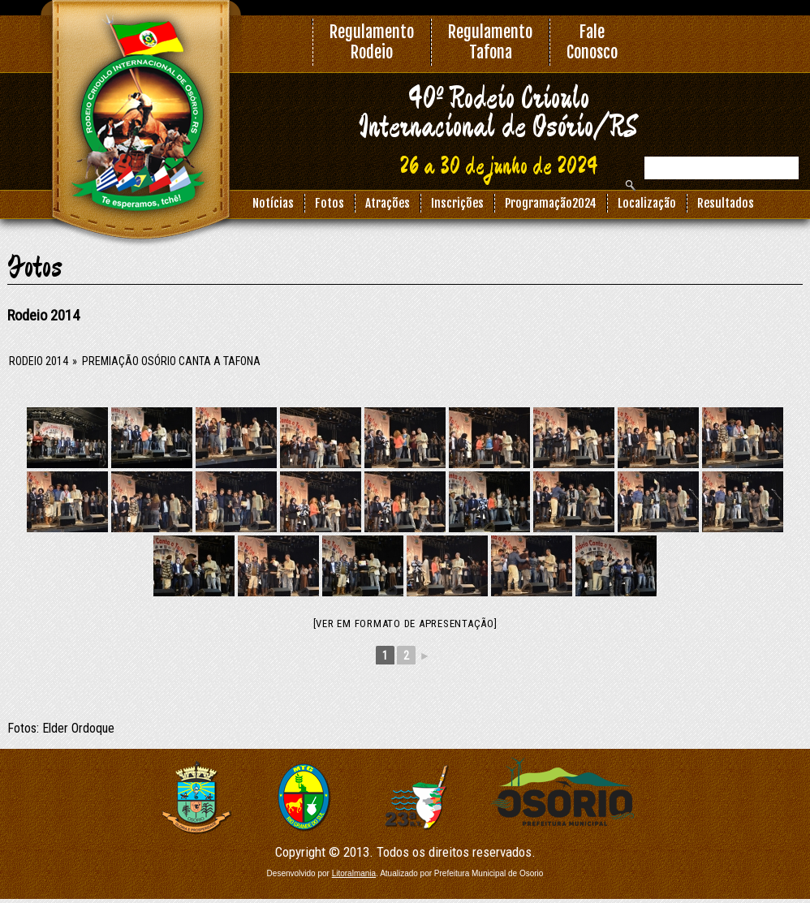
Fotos (329, 203)
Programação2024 (551, 203)
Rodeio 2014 (38, 361)
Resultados (725, 203)
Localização (647, 203)
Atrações (387, 203)
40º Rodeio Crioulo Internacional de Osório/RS (498, 113)
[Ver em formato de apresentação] (405, 623)
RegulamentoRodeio (372, 42)
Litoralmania (354, 873)
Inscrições (457, 203)
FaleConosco (592, 42)
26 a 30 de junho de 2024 (498, 167)
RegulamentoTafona (490, 42)
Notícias (273, 203)
